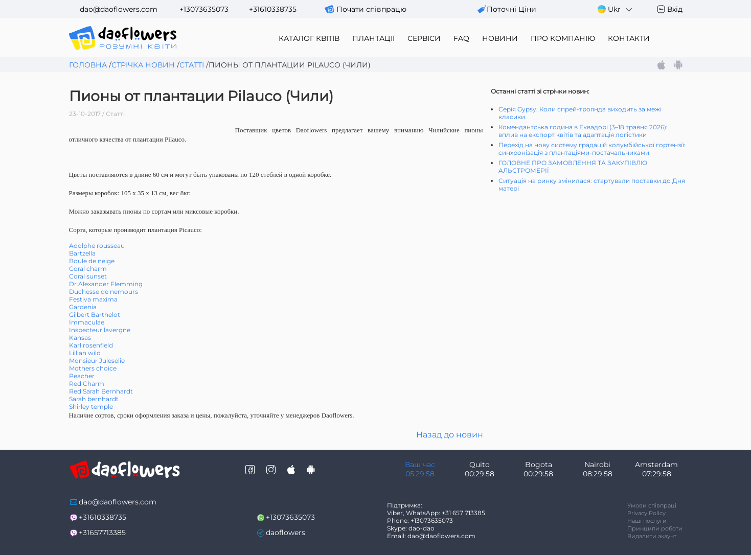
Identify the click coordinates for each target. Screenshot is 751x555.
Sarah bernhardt (94, 399)
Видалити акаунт (651, 536)
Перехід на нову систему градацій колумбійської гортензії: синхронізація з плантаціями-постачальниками (592, 148)
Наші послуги (647, 520)
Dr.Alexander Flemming (106, 284)
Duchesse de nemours (103, 291)
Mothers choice (93, 368)
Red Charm (86, 383)
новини (500, 38)
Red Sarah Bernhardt (101, 391)
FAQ (461, 38)
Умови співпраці (651, 505)
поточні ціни (511, 9)
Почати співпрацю (371, 9)
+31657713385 (102, 532)
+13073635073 (204, 9)
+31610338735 (273, 9)
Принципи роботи (654, 528)
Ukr (615, 9)
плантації (373, 38)
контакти (629, 38)
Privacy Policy (646, 513)
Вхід (674, 9)
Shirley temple (91, 406)
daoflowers (285, 532)
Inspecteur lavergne (99, 330)
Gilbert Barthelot (94, 314)
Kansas (80, 337)
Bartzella (82, 253)
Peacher (82, 376)
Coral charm (88, 268)
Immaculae (86, 322)
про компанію (563, 38)
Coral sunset (88, 276)
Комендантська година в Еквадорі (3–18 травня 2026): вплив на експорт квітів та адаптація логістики (583, 130)
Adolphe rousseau (97, 245)
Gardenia (83, 307)
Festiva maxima (93, 299)
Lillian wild (85, 353)
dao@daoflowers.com (118, 9)
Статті (191, 65)
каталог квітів (309, 38)
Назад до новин (449, 435)
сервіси (424, 38)
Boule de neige (92, 261)
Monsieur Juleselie (97, 360)
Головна (88, 65)
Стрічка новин (143, 65)
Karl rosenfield (91, 345)
